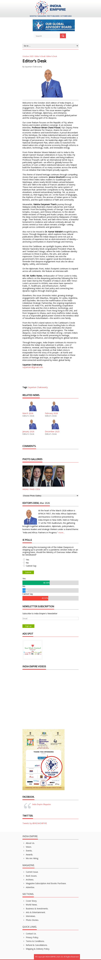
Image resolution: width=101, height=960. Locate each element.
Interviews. (28, 916)
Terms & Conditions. (33, 941)
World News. (29, 904)
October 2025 (28, 56)
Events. (27, 850)
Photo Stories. (30, 920)
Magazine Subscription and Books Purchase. (44, 883)
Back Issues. (29, 876)
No (27, 562)
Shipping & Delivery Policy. (36, 949)
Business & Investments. (35, 908)
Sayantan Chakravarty (33, 66)
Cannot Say (31, 565)
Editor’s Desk (28, 416)
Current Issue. (30, 872)
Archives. (28, 879)
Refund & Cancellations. (34, 945)
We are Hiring (30, 858)
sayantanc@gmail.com (32, 367)
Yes (27, 559)
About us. (28, 843)
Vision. (27, 847)
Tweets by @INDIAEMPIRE (34, 823)
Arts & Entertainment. (33, 912)
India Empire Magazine (41, 804)
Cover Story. (29, 901)
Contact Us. (29, 933)
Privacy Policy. (30, 937)
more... (61, 532)
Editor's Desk (40, 56)
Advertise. (28, 887)
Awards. (27, 854)
